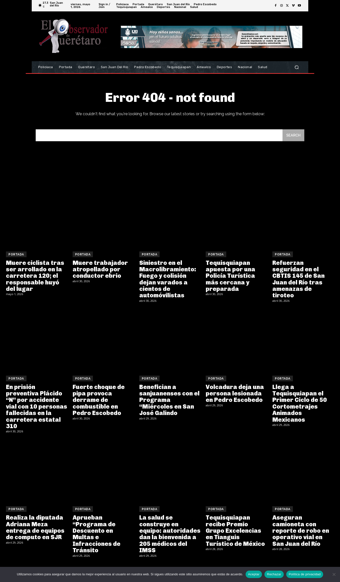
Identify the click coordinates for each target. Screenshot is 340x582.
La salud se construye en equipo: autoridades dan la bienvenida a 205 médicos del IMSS (169, 534)
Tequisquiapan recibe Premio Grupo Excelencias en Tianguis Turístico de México (235, 531)
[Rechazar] (333, 574)
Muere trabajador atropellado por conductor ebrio (100, 270)
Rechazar (274, 574)
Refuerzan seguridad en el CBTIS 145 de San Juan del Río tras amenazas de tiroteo (298, 280)
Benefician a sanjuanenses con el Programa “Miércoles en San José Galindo (169, 400)
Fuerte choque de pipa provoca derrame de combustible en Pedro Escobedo (99, 400)
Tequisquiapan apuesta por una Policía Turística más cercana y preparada (230, 276)
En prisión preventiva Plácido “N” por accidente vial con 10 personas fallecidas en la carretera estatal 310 (36, 407)
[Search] (293, 136)
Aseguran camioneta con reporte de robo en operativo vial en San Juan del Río (300, 531)
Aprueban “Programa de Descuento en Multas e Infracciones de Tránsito (96, 534)
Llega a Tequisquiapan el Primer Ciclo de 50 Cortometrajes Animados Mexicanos (299, 404)
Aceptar (254, 574)
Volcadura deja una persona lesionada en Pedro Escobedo (235, 394)
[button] (296, 67)
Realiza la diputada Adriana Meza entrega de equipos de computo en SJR (35, 528)
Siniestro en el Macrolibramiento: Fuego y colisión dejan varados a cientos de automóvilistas (167, 280)
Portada (16, 255)
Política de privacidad (305, 574)
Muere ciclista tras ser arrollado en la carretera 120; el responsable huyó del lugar (35, 276)
